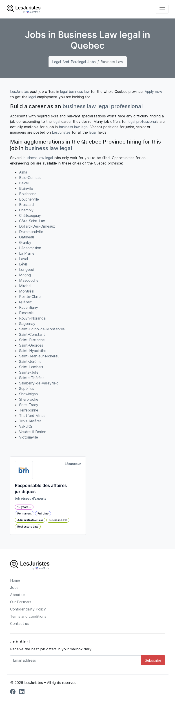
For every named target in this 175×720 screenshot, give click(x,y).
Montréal (26, 291)
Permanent (24, 513)
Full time (43, 513)
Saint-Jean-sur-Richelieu (39, 356)
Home (15, 580)
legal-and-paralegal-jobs (74, 61)
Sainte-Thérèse (31, 377)
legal (64, 91)
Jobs (14, 587)
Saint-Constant (32, 334)
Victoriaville (28, 437)
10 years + (24, 507)
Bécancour (72, 464)
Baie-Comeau (30, 177)
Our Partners (20, 602)
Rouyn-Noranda (32, 318)
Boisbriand (28, 194)
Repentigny (28, 307)
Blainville (26, 188)
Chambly (26, 210)
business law (79, 91)
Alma (23, 172)
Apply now (153, 91)
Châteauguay (30, 215)
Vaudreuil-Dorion (32, 432)
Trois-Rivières (30, 421)
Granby (25, 242)
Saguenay (27, 323)
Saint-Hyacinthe (32, 350)
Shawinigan (28, 394)
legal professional (120, 106)
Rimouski (26, 313)
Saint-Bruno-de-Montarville (42, 329)
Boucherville (29, 199)
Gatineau (26, 237)
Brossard (26, 204)
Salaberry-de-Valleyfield (39, 383)
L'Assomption (30, 248)
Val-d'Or (25, 426)
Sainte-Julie (28, 372)
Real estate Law (27, 526)
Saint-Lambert (31, 367)
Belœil (24, 183)
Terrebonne (28, 410)
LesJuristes (19, 91)
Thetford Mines (32, 415)
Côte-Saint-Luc (32, 221)
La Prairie (26, 253)
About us (17, 594)
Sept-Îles (26, 388)
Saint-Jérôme (30, 361)
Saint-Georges (31, 345)
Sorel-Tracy (28, 404)
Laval (23, 258)
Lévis (23, 264)
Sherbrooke (28, 399)
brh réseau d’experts (30, 498)
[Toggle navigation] (162, 9)
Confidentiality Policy (28, 609)
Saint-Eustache (32, 340)
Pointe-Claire (30, 296)
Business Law (58, 520)
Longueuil (26, 269)
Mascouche (28, 280)
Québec (25, 302)
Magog (25, 275)
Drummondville (31, 231)
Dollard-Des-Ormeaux (37, 226)
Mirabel (25, 285)
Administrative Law (30, 520)
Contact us (19, 623)
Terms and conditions (28, 616)
